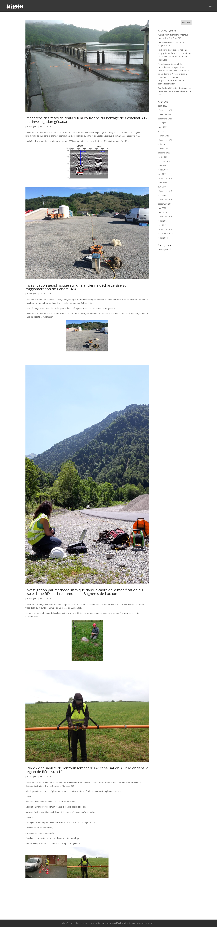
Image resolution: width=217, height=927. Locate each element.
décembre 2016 (165, 199)
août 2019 (162, 165)
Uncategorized (164, 249)
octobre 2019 (164, 161)
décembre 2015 (165, 216)
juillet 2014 (163, 238)
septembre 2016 (165, 204)
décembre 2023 (165, 118)
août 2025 (162, 106)
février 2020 (163, 157)
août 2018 (162, 182)
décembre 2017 (165, 191)
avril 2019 (162, 174)
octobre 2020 (164, 152)
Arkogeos (33, 126)
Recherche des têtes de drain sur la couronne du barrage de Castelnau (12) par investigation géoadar (86, 119)
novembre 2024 (165, 114)
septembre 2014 (165, 233)
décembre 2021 (165, 140)
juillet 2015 (163, 221)
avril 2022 (162, 131)
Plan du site (129, 923)
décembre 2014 (165, 229)
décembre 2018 (165, 178)
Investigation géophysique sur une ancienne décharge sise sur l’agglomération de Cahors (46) (76, 287)
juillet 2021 (163, 144)
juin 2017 (162, 195)
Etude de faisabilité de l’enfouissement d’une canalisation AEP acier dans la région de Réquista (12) (86, 770)
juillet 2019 (163, 169)
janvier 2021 (163, 148)
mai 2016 (162, 208)
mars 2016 (162, 212)
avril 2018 (162, 186)
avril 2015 (162, 225)
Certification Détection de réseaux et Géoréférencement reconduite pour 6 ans (174, 91)
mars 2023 (162, 127)
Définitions (100, 923)
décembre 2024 (165, 110)
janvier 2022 (163, 135)
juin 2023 (162, 123)
